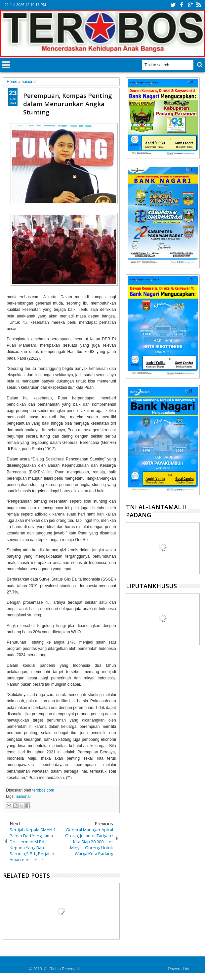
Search (199, 65)
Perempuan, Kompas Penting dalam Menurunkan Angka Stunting (67, 103)
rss (198, 5)
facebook (181, 5)
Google (196, 969)
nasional (23, 796)
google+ (190, 5)
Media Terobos (15, 969)
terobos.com (43, 790)
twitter (173, 5)
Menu (6, 64)
